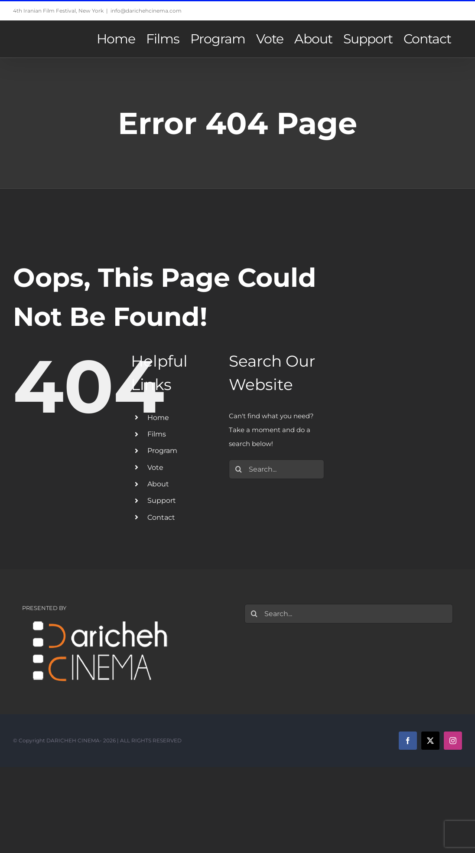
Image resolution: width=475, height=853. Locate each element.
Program (162, 450)
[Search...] (276, 469)
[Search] (238, 469)
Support (161, 500)
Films (156, 434)
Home (158, 417)
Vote (155, 467)
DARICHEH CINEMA (73, 740)
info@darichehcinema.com (146, 10)
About (158, 484)
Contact (161, 517)
